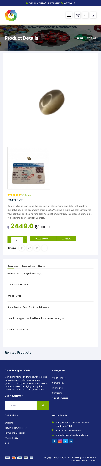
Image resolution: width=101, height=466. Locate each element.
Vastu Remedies (60, 397)
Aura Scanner (58, 377)
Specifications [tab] (28, 266)
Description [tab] (12, 266)
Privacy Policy (11, 437)
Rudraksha (57, 387)
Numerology (58, 382)
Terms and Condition (15, 432)
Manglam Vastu (88, 460)
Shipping (9, 422)
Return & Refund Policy (16, 427)
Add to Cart (43, 239)
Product (79, 38)
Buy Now (66, 239)
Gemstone (57, 392)
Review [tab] (41, 266)
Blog (7, 442)
